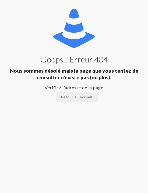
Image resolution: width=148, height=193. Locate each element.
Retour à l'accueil (76, 97)
